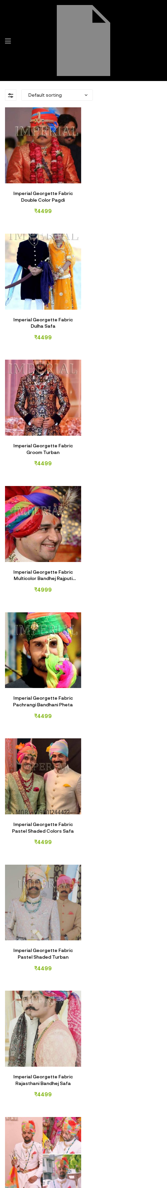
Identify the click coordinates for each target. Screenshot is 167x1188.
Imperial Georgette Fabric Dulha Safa (125, 193)
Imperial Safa (119, 1165)
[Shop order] (57, 95)
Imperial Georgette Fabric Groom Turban (41, 317)
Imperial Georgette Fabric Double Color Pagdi (41, 193)
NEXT (41, 868)
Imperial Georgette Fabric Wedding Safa (41, 811)
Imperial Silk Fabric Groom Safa (125, 811)
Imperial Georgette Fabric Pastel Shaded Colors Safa (125, 441)
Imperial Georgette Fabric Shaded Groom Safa (125, 688)
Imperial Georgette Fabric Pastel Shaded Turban (41, 564)
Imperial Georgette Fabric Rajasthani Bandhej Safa (125, 564)
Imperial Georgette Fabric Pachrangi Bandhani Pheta (42, 441)
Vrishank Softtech (98, 1174)
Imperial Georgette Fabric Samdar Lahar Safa (41, 688)
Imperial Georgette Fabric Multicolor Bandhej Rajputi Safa (125, 317)
